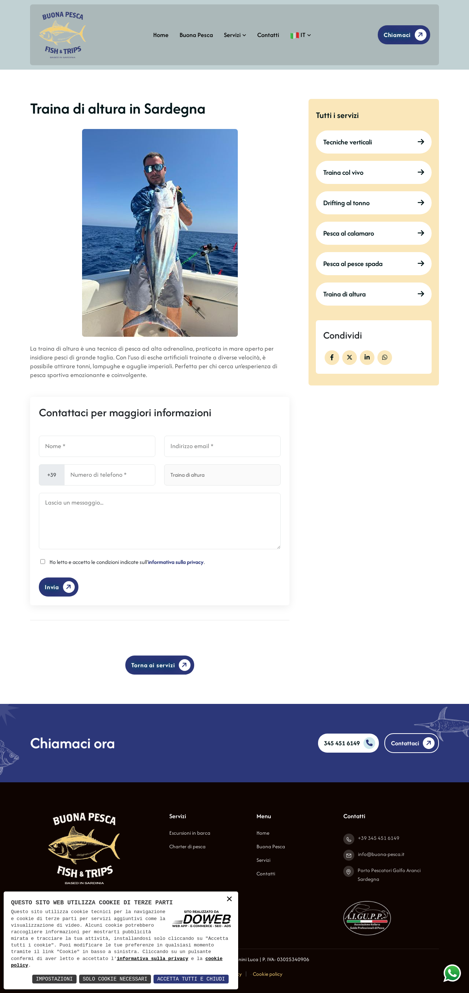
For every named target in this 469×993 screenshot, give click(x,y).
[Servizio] (222, 475)
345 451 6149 (349, 743)
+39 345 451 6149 (378, 838)
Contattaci (414, 743)
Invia (61, 587)
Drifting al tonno (373, 203)
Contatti (268, 34)
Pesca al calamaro (373, 233)
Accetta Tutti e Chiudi (191, 978)
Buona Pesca (196, 34)
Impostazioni (54, 978)
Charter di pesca (187, 846)
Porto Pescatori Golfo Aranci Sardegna (389, 875)
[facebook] (332, 357)
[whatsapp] (384, 357)
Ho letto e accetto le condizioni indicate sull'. (127, 562)
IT (300, 34)
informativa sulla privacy (176, 562)
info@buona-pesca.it (381, 854)
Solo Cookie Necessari (115, 978)
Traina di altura (373, 294)
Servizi (235, 34)
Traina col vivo (373, 172)
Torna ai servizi (162, 665)
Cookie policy (267, 974)
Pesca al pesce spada (373, 264)
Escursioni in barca (189, 833)
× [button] (229, 899)
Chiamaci (406, 34)
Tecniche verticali (373, 142)
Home (161, 34)
